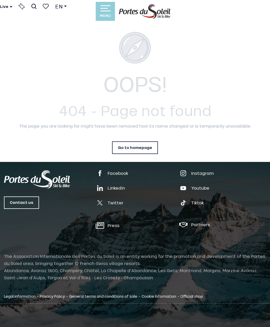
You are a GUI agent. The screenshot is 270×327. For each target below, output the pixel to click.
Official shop (191, 296)
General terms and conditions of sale (103, 296)
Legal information (20, 296)
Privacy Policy (52, 296)
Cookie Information (159, 296)
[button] (33, 6)
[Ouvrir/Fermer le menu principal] (105, 11)
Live (4, 6)
